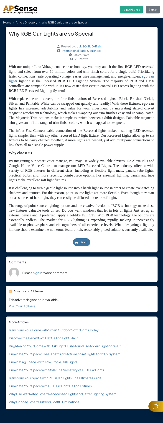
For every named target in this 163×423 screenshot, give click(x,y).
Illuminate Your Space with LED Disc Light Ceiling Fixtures (50, 386)
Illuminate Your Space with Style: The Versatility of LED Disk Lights (56, 370)
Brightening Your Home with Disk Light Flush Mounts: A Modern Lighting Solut (65, 346)
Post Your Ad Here (22, 306)
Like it (81, 242)
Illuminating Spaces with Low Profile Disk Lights (43, 362)
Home (7, 22)
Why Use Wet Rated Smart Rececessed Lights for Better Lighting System (62, 394)
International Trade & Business (81, 50)
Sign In (153, 9)
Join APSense (131, 9)
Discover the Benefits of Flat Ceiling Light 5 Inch (44, 338)
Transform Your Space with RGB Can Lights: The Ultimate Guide (55, 378)
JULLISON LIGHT (86, 46)
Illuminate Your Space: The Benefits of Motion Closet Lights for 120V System (64, 354)
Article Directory (26, 22)
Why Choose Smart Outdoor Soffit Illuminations (44, 402)
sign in (37, 273)
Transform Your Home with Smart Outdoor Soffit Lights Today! (54, 330)
